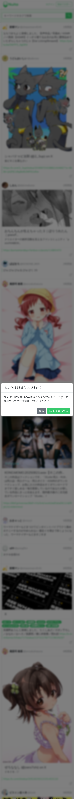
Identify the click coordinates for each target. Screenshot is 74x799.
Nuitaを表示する (58, 411)
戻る (41, 411)
